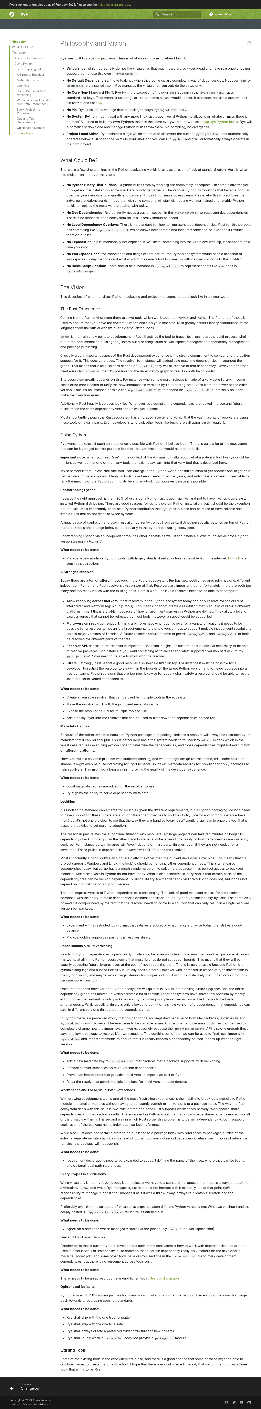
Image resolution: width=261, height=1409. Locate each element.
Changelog (75, 24)
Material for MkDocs (36, 1404)
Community (55, 24)
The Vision (19, 52)
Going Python (23, 63)
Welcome (15, 24)
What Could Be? (23, 47)
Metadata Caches (29, 80)
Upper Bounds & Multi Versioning (31, 92)
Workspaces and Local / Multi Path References (33, 102)
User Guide (35, 24)
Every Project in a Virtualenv (29, 111)
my (97, 58)
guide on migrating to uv (114, 4)
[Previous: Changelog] (26, 1387)
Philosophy (96, 24)
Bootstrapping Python (31, 69)
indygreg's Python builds (219, 122)
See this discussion (164, 1278)
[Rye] (12, 14)
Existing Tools (23, 133)
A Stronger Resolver (30, 74)
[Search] (177, 14)
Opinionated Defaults (31, 127)
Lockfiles (23, 85)
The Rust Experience (28, 58)
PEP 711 (234, 558)
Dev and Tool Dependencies (27, 120)
